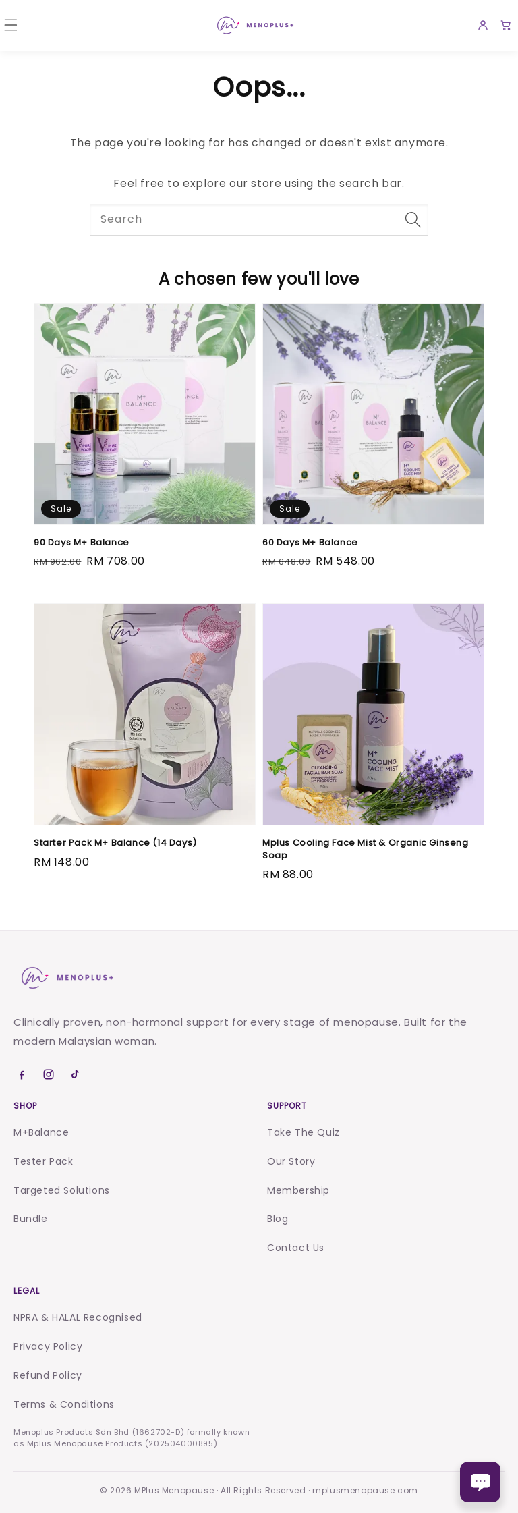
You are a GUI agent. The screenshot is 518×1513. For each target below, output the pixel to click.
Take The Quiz (303, 1132)
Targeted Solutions (61, 1190)
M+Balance (41, 1132)
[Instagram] (48, 1074)
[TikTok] (75, 1074)
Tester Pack (43, 1161)
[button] (11, 25)
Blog (277, 1219)
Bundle (30, 1219)
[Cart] (506, 25)
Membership (298, 1190)
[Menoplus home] (66, 978)
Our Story (291, 1161)
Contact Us (295, 1248)
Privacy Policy (47, 1346)
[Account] (483, 25)
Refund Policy (47, 1375)
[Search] (413, 219)
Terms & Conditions (64, 1404)
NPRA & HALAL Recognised (77, 1317)
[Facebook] (21, 1074)
